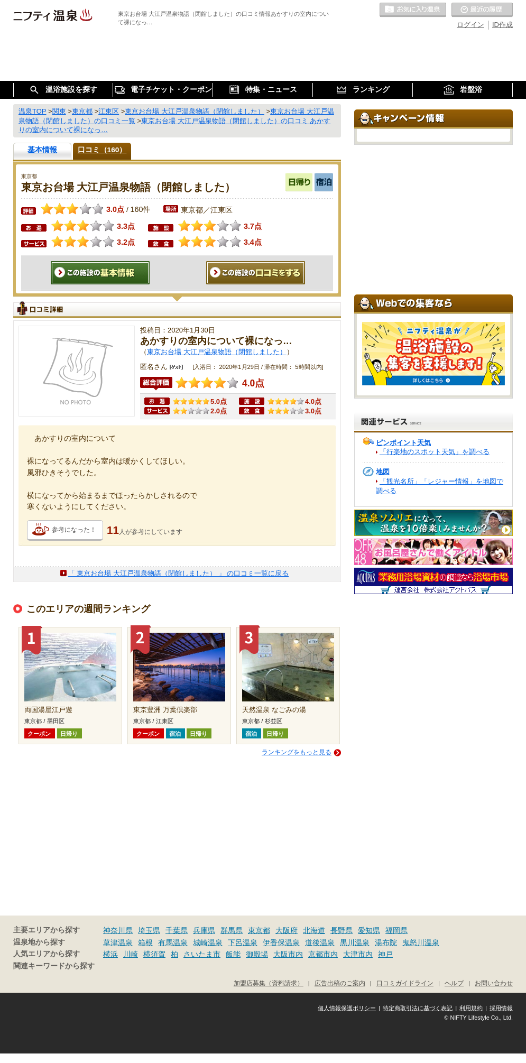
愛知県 (369, 930)
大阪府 (286, 930)
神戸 (385, 954)
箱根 (145, 942)
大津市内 (358, 954)
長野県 (341, 930)
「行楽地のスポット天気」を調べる (435, 452)
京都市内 (323, 954)
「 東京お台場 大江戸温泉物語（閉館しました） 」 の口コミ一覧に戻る (178, 573)
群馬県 (231, 930)
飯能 (233, 954)
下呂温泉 (242, 942)
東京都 (259, 930)
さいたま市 (201, 954)
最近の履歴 (482, 10)
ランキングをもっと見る (296, 752)
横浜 (110, 954)
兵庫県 (204, 930)
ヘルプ (454, 982)
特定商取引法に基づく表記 (418, 1008)
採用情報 (501, 1008)
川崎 (130, 954)
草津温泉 (118, 942)
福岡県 (396, 930)
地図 (383, 472)
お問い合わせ (494, 982)
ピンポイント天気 (403, 443)
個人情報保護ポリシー (347, 1008)
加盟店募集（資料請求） (268, 982)
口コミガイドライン (404, 982)
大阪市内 (288, 954)
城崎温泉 (208, 942)
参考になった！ (74, 529)
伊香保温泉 (281, 942)
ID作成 (502, 25)
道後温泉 (320, 942)
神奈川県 (118, 930)
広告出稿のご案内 (340, 982)
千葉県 (176, 930)
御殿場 (257, 954)
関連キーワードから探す (54, 966)
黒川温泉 (355, 942)
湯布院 (386, 942)
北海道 (314, 930)
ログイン (470, 25)
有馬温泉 (173, 942)
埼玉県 (149, 930)
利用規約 (471, 1008)
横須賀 (154, 954)
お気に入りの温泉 (413, 10)
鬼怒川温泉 (420, 942)
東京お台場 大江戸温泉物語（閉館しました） (217, 352)
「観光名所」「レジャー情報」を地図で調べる (439, 486)
